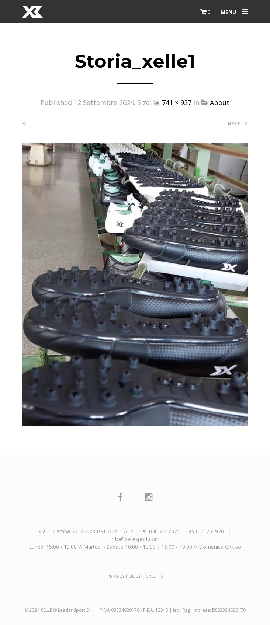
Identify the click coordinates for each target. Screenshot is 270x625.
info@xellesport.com (135, 538)
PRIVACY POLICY (124, 576)
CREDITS (154, 576)
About (219, 102)
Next (234, 123)
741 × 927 (176, 102)
